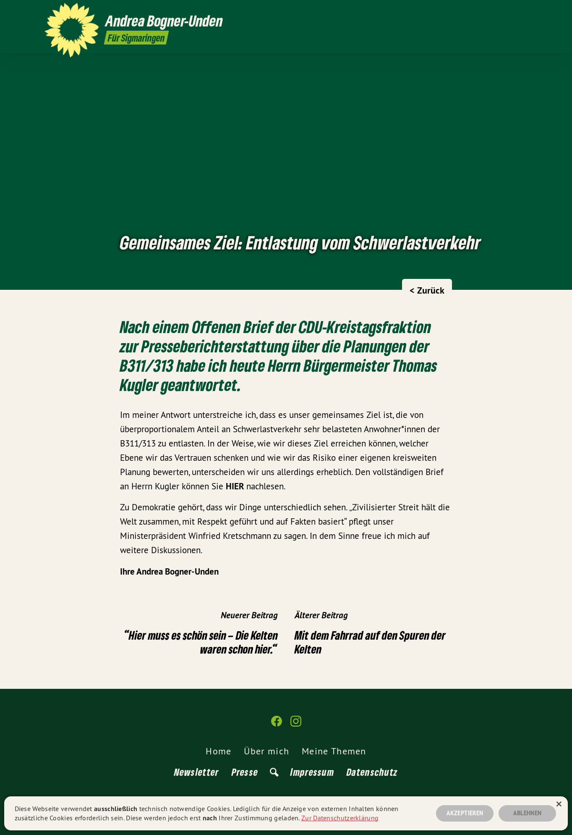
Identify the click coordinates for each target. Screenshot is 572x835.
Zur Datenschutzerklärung (340, 818)
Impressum (312, 772)
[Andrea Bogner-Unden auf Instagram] (523, 11)
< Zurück (427, 290)
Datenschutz (372, 772)
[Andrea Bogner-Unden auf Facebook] (510, 11)
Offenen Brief (232, 326)
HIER (236, 486)
